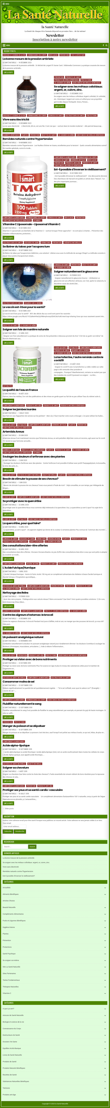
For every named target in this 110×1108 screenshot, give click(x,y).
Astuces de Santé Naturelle (29, 475)
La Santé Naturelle (9, 62)
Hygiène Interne (54, 539)
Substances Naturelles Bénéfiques (86, 83)
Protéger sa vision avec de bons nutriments (30, 659)
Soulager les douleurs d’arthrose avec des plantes (34, 456)
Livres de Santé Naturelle (12, 1055)
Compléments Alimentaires (65, 157)
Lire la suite (9, 72)
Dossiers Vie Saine (32, 242)
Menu (7, 4)
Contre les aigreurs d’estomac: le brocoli (28, 615)
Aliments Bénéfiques (11, 135)
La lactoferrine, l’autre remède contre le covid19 (78, 358)
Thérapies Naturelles (72, 242)
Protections (86, 80)
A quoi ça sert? (61, 347)
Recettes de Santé (49, 135)
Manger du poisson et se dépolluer (24, 726)
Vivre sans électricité (16, 119)
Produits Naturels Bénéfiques (67, 80)
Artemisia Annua (13, 431)
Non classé (53, 55)
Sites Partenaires (9, 973)
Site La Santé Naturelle (11, 967)
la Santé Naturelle (55, 27)
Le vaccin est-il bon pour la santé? (24, 307)
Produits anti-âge (73, 163)
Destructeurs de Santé (74, 115)
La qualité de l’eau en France (20, 390)
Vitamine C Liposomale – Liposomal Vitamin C (31, 224)
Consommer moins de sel (18, 681)
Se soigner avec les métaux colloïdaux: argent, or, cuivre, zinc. (78, 88)
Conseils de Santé (56, 115)
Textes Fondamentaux (11, 980)
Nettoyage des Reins (15, 592)
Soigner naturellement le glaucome (76, 271)
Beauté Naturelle (49, 475)
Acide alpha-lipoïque (16, 745)
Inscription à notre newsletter (55, 39)
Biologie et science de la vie (14, 55)
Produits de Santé (73, 77)
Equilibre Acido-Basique (12, 1048)
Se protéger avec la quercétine (22, 501)
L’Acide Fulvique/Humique (19, 568)
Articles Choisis (9, 901)
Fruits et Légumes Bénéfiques (33, 450)
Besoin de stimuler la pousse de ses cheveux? (30, 479)
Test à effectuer (77, 55)
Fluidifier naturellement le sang (22, 704)
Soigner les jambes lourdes (19, 409)
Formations (45, 242)
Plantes (25, 135)
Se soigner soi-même (62, 83)
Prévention (64, 55)
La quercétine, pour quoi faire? (21, 523)
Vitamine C (38, 220)
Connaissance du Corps (37, 55)
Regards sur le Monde (33, 303)
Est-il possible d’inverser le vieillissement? (80, 169)
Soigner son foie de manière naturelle (26, 329)
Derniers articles (78, 160)
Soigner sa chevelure (16, 767)
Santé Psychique (36, 541)
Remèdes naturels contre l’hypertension (28, 139)
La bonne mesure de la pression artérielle (28, 59)
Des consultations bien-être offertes (25, 545)
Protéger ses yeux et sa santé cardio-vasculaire (33, 790)
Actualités (73, 347)
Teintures (6, 1088)
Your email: (7, 823)
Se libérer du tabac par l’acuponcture (26, 246)
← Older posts (8, 809)
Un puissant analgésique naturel (23, 637)
